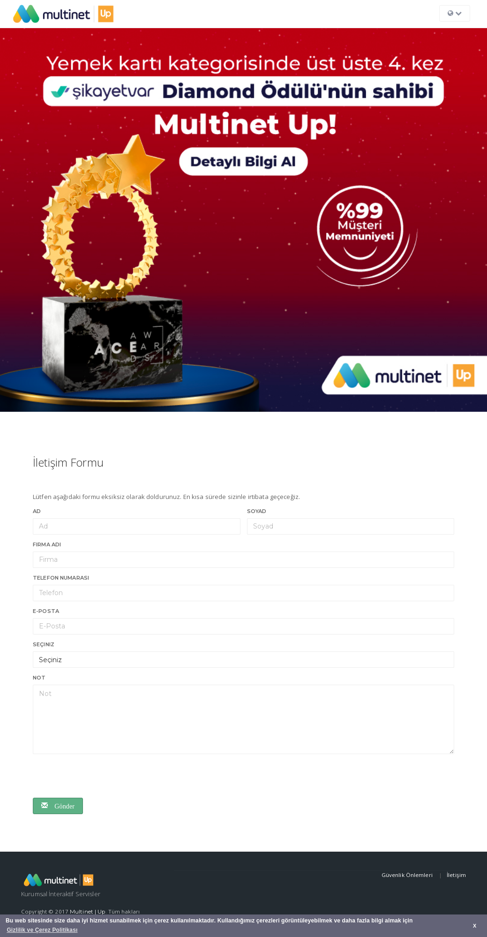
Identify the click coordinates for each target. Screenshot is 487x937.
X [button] (474, 926)
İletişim (456, 874)
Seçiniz (43, 644)
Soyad (257, 511)
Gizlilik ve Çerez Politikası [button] (42, 930)
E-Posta (46, 611)
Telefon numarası (61, 577)
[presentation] (104, 777)
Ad (37, 511)
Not (39, 677)
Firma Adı (47, 544)
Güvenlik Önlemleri (408, 874)
